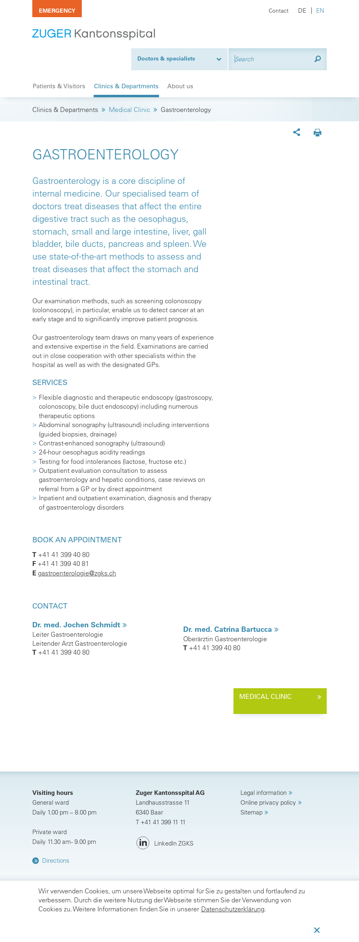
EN (320, 10)
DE (302, 10)
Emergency (57, 10)
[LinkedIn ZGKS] (164, 843)
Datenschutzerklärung (233, 909)
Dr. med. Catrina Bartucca (228, 629)
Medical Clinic (129, 109)
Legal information (263, 793)
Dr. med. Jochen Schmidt (77, 624)
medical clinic (265, 696)
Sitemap (251, 812)
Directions (56, 860)
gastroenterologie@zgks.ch (77, 573)
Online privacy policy (268, 802)
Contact (279, 10)
